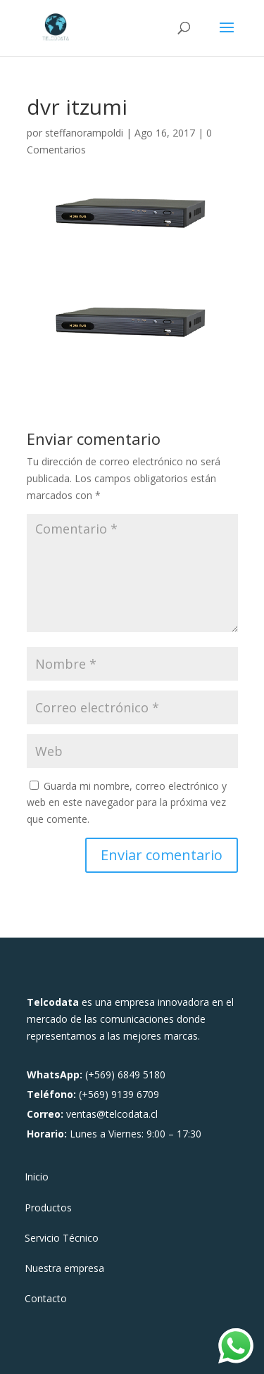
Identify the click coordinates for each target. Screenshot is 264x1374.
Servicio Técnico (62, 1238)
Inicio (37, 1177)
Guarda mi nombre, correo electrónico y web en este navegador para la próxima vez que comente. (127, 802)
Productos (48, 1208)
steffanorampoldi (84, 132)
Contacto (46, 1299)
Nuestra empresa (64, 1269)
